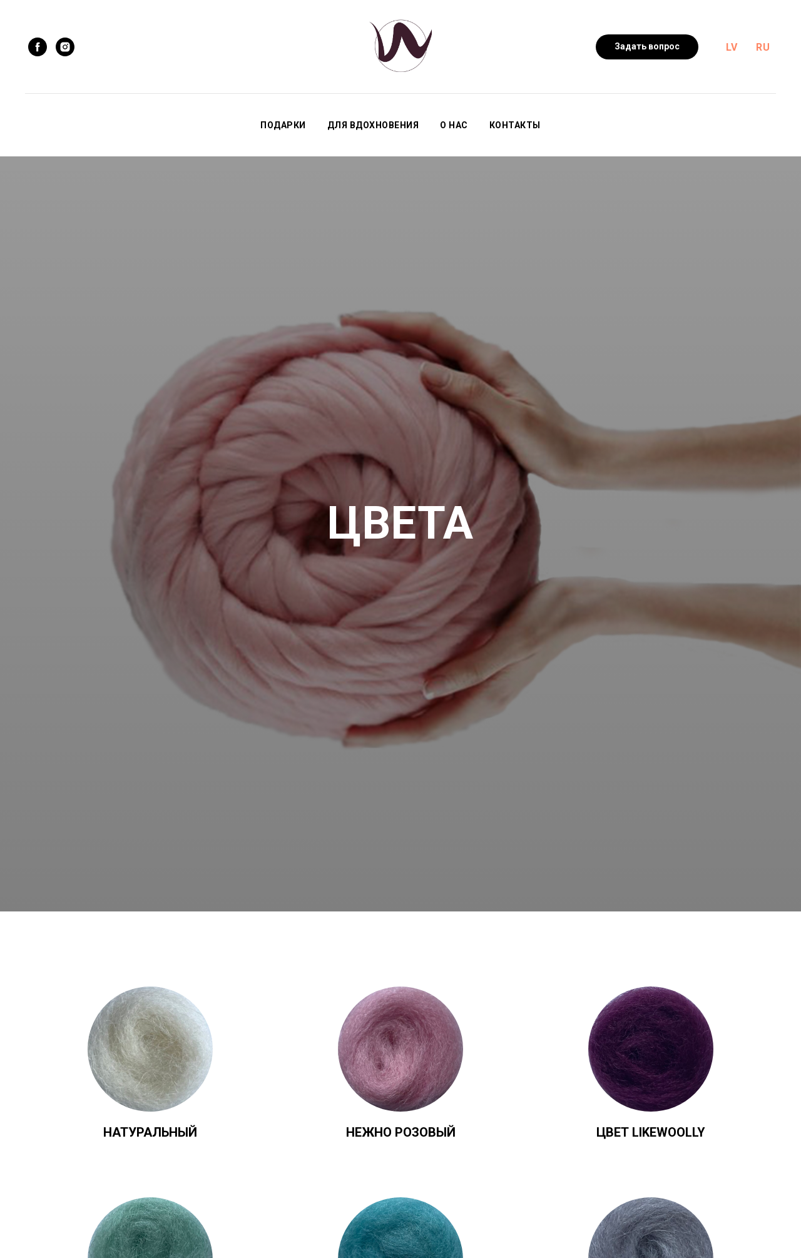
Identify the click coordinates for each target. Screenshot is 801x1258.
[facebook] (37, 47)
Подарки (283, 125)
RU (763, 47)
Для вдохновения (373, 125)
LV (731, 47)
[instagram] (65, 47)
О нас (454, 125)
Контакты (515, 125)
